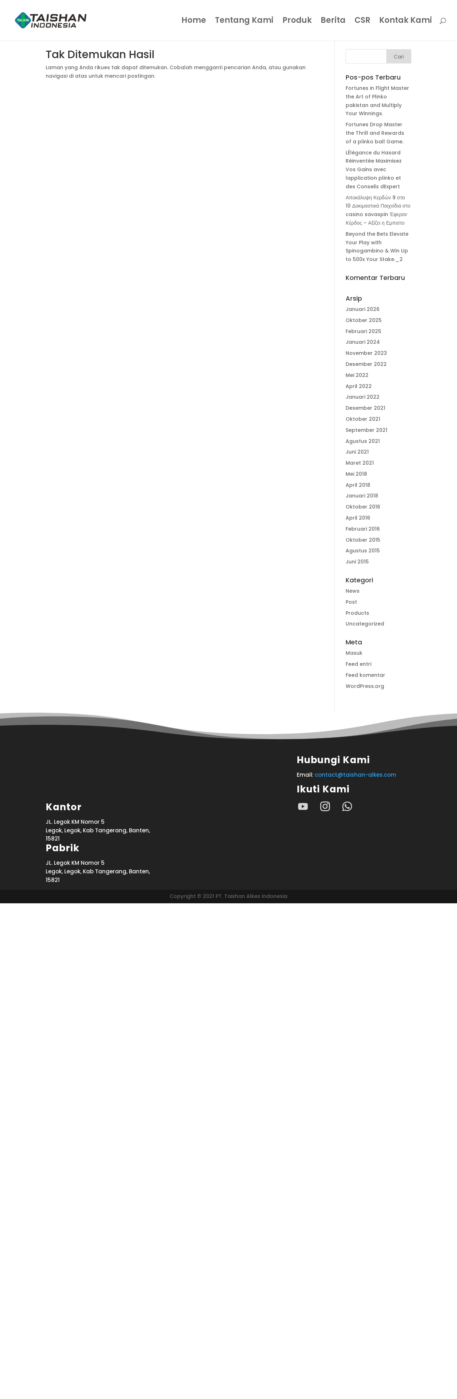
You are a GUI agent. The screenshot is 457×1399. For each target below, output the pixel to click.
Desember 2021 (365, 408)
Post (351, 602)
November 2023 (366, 353)
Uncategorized (365, 623)
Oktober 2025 (364, 320)
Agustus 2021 (363, 441)
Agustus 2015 (363, 550)
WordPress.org (365, 686)
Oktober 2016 (363, 506)
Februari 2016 (363, 528)
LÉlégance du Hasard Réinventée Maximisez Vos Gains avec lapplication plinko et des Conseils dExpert (374, 169)
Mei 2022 (357, 375)
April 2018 (358, 485)
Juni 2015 (357, 561)
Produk (297, 22)
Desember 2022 (366, 364)
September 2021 (366, 430)
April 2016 (358, 517)
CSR (362, 22)
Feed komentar (365, 675)
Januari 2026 (363, 309)
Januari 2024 (363, 342)
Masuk (354, 653)
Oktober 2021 (363, 419)
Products (357, 613)
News (353, 590)
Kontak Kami (405, 22)
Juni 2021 (357, 451)
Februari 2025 (363, 331)
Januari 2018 (362, 495)
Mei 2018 (356, 474)
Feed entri (358, 664)
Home (193, 22)
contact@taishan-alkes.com (355, 774)
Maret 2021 (360, 462)
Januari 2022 (363, 396)
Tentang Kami (244, 22)
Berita (333, 22)
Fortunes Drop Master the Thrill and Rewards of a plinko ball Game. (375, 133)
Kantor (64, 1302)
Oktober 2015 (363, 539)
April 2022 (359, 386)
